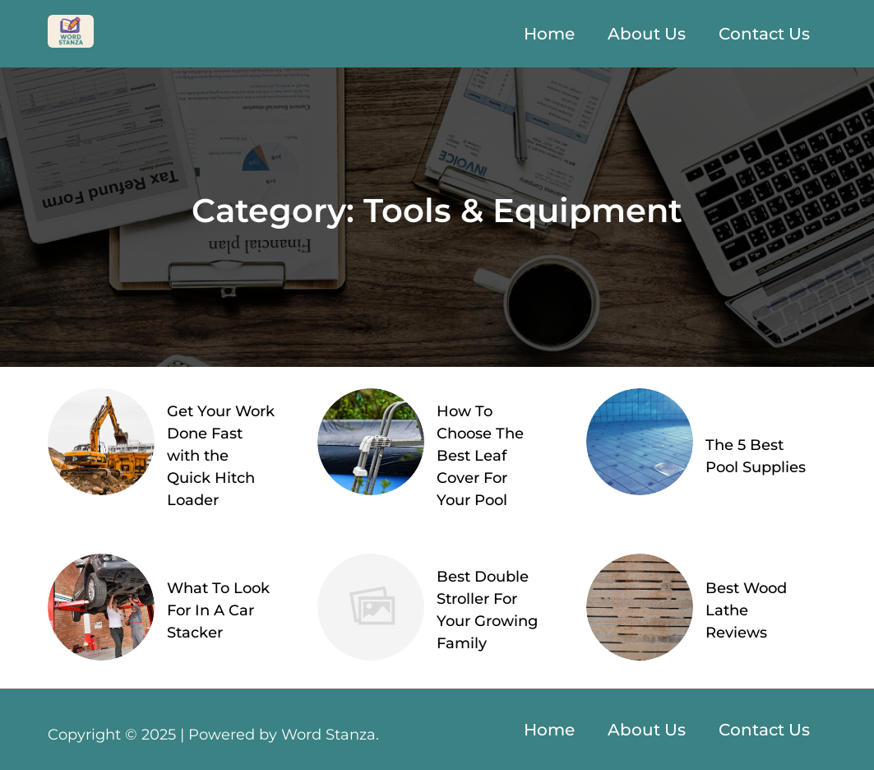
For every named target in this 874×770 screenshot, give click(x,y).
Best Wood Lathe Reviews (746, 610)
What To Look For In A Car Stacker (218, 610)
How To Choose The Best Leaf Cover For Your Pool (480, 455)
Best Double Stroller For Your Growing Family (487, 610)
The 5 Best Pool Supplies (755, 456)
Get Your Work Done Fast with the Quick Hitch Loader (221, 455)
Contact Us (764, 34)
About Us (647, 34)
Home (549, 34)
